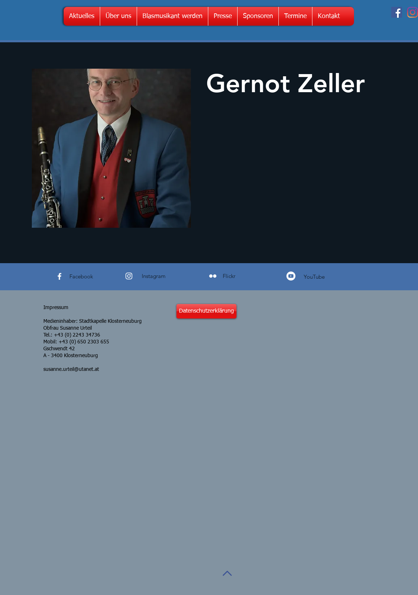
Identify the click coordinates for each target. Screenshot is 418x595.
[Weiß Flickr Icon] (212, 276)
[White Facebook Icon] (59, 276)
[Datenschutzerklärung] (206, 311)
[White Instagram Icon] (128, 276)
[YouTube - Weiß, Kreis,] (290, 276)
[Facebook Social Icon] (396, 12)
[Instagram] (412, 12)
